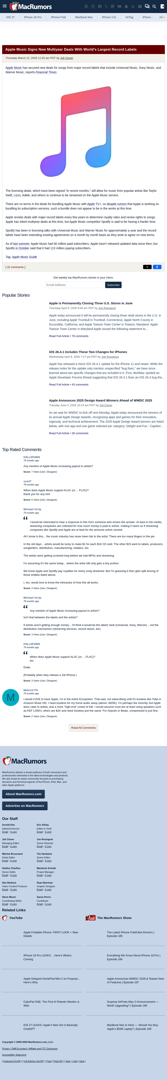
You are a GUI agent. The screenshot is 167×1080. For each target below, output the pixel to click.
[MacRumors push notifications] (126, 6)
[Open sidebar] (162, 7)
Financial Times (46, 72)
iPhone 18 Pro (33, 17)
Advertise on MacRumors (25, 804)
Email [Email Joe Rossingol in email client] (40, 844)
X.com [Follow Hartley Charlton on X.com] (13, 873)
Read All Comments (83, 727)
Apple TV (93, 204)
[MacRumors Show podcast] (86, 6)
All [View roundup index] (162, 17)
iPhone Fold (58, 17)
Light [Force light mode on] (74, 1061)
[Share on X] (147, 267)
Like (43, 471)
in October (22, 248)
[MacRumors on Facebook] (100, 6)
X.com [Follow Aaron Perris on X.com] (48, 902)
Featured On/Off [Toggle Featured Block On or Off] (11, 1061)
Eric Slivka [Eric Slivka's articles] (43, 823)
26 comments (80, 438)
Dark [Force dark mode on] (81, 1061)
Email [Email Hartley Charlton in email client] (5, 873)
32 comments (15, 267)
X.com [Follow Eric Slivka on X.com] (48, 830)
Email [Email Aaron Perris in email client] (40, 902)
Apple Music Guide (24, 257)
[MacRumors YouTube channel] (119, 6)
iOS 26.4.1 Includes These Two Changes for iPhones (94, 352)
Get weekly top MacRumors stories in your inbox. (83, 277)
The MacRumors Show (114, 916)
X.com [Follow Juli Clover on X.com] (13, 844)
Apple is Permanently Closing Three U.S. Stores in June (97, 303)
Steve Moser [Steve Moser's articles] (9, 895)
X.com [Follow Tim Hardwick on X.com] (48, 859)
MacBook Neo (84, 17)
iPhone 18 (149, 17)
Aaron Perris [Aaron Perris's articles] (44, 895)
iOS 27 (10, 17)
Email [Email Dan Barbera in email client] (5, 888)
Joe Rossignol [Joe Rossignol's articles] (45, 838)
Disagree (51, 471)
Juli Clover (66, 58)
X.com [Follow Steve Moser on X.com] (13, 902)
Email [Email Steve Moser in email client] (5, 902)
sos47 (27, 481)
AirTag (129, 17)
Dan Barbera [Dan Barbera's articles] (9, 881)
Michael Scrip (32, 509)
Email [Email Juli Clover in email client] (5, 844)
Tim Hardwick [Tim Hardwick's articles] (44, 852)
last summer (21, 243)
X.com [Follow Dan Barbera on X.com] (13, 888)
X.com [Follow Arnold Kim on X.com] (13, 830)
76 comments (80, 336)
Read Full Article (59, 336)
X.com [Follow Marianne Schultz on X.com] (48, 873)
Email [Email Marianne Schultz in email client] (40, 873)
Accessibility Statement (14, 1055)
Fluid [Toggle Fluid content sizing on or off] (48, 1061)
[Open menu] (4, 6)
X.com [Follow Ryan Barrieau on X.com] (48, 888)
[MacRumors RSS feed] (133, 6)
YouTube (16, 916)
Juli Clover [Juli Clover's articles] (8, 838)
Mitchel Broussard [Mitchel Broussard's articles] (12, 852)
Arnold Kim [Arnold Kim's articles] (8, 823)
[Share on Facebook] (157, 267)
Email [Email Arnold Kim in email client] (5, 830)
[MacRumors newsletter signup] (140, 6)
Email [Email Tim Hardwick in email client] (40, 859)
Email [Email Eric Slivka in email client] (40, 830)
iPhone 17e (109, 17)
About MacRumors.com (23, 792)
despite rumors (117, 204)
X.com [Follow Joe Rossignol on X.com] (48, 844)
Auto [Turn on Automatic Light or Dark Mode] (68, 1061)
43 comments (80, 384)
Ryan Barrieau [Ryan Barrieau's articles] (45, 881)
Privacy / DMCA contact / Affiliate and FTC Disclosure (30, 1048)
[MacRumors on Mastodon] (112, 6)
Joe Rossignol (107, 308)
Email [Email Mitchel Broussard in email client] (5, 859)
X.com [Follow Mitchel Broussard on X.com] (13, 859)
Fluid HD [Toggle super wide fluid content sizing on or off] (57, 1061)
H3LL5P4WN (31, 457)
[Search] (156, 6)
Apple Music (14, 67)
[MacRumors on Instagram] (93, 6)
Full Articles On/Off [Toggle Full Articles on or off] (33, 1061)
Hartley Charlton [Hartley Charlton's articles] (11, 866)
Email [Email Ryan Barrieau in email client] (40, 888)
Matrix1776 (30, 690)
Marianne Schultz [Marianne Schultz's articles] (46, 866)
